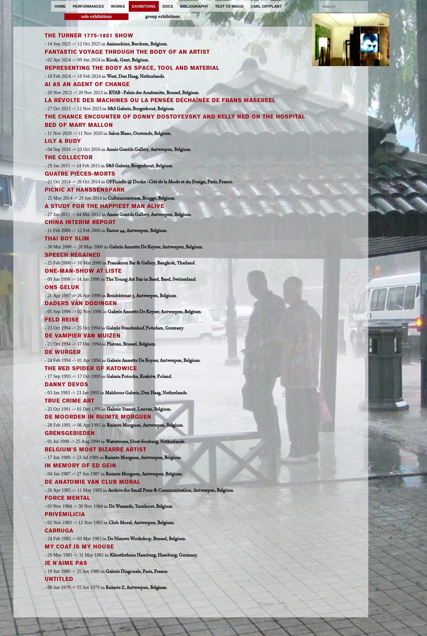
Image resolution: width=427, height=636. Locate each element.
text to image (229, 6)
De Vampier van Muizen (83, 336)
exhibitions (143, 6)
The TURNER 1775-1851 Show (89, 35)
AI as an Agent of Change (87, 84)
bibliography (194, 6)
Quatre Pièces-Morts (80, 174)
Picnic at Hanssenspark (85, 190)
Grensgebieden (70, 433)
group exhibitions (162, 16)
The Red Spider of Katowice (91, 368)
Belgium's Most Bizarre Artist (95, 449)
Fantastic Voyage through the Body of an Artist (127, 52)
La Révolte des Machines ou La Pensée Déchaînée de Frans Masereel (160, 100)
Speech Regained (73, 255)
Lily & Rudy (63, 141)
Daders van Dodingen (81, 303)
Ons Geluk (62, 287)
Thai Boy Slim (67, 238)
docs (167, 6)
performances (88, 6)
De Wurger (63, 352)
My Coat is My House (79, 547)
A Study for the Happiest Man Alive (104, 206)
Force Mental (67, 498)
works (118, 6)
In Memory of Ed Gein (80, 465)
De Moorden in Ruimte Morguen (98, 417)
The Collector (69, 157)
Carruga (59, 530)
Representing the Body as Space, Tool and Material (132, 68)
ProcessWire (240, 627)
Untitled (59, 579)
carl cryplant (266, 6)
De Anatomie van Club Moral (92, 482)
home (60, 6)
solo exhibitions (96, 16)
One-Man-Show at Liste (83, 271)
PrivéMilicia (65, 514)
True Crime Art (69, 401)
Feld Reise (62, 319)
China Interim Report (80, 222)
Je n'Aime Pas (66, 563)
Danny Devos (66, 384)
